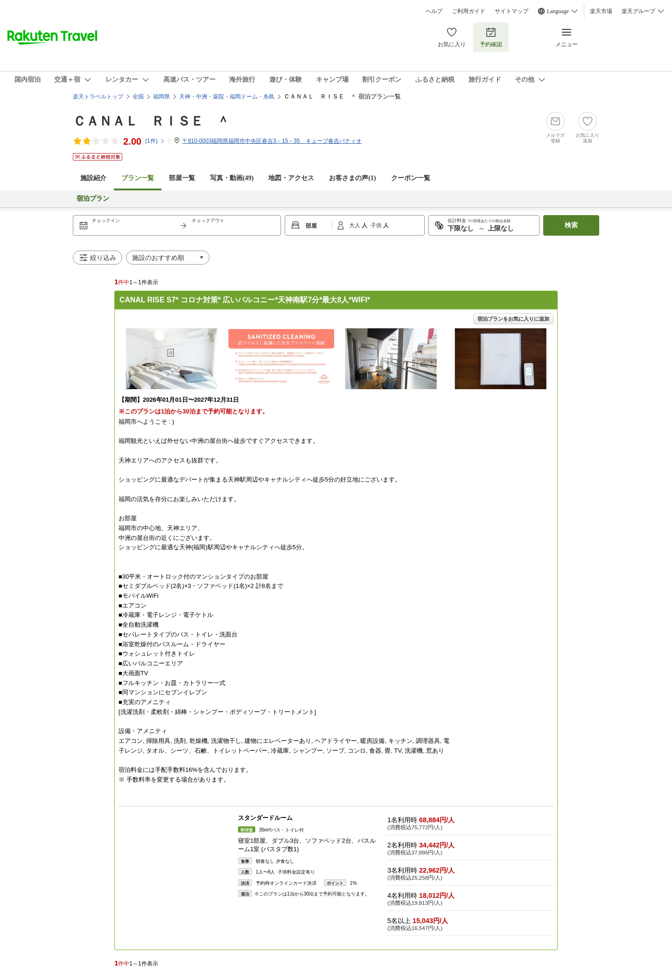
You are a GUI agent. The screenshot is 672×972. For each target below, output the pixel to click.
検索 (571, 225)
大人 (355, 225)
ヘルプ (434, 11)
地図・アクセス (291, 178)
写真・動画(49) (231, 178)
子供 (377, 225)
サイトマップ (511, 11)
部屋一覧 (182, 178)
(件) (155, 141)
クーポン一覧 (410, 178)
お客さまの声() (352, 178)
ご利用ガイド (468, 11)
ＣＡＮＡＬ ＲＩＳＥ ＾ (151, 121)
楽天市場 (601, 11)
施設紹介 (93, 178)
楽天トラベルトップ (98, 96)
